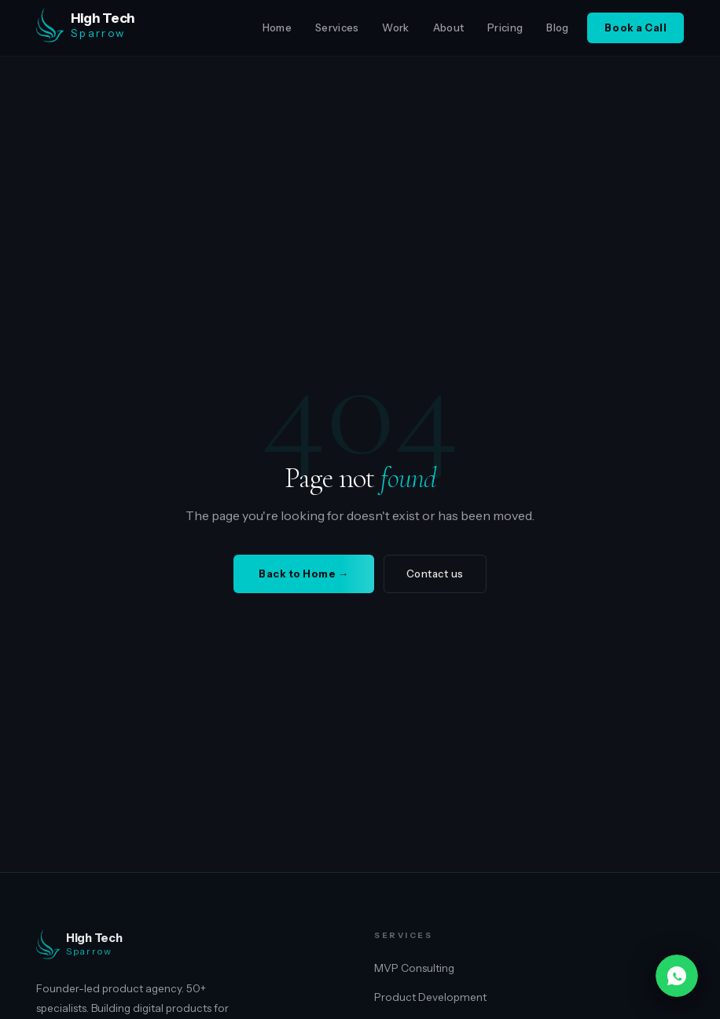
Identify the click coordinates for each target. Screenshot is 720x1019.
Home (277, 27)
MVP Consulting (414, 968)
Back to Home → (303, 573)
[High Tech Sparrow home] (129, 28)
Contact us (435, 573)
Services (336, 27)
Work (395, 27)
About (449, 27)
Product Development (430, 997)
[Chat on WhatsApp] (677, 976)
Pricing (505, 27)
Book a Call (635, 27)
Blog (557, 27)
